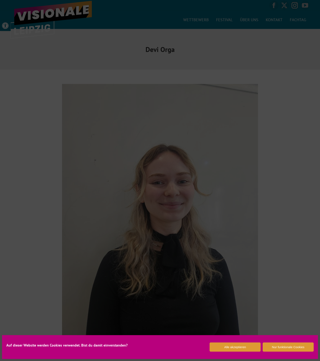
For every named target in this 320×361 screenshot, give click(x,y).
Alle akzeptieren (235, 347)
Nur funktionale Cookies (288, 347)
